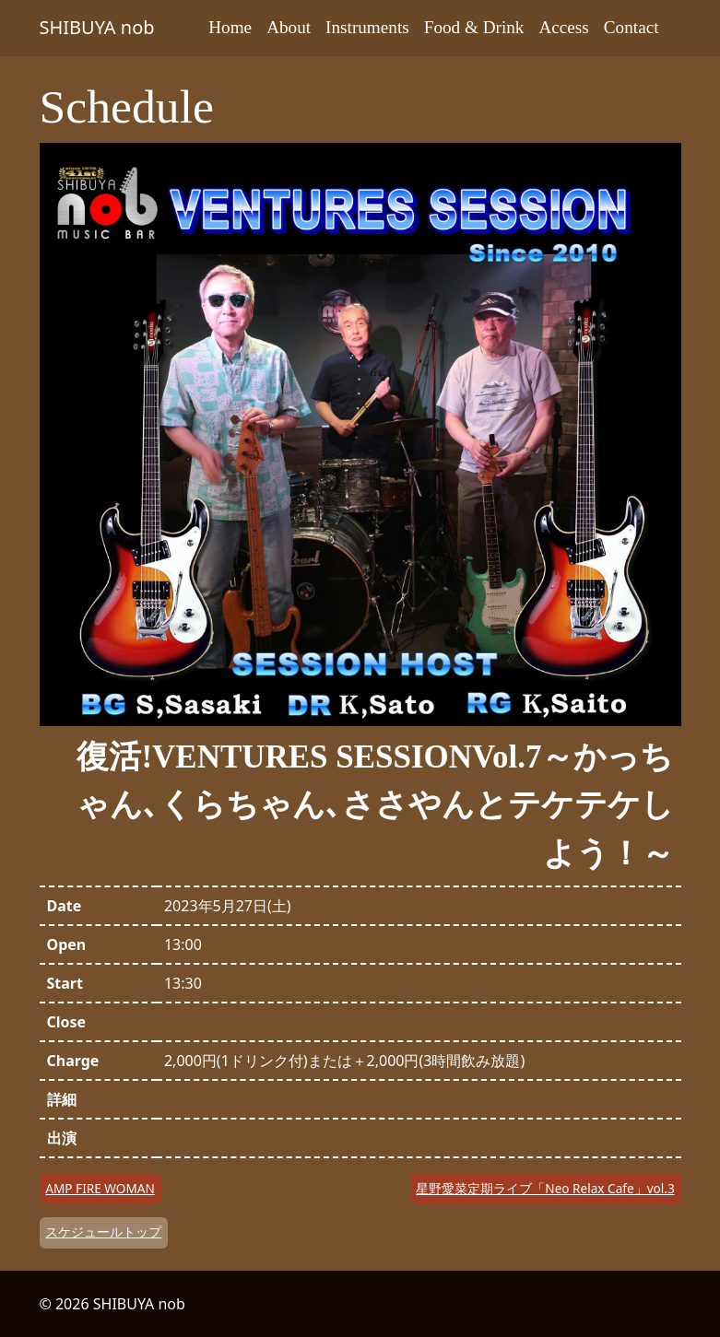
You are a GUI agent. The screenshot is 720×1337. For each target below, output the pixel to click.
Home (230, 27)
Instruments (367, 27)
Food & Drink (474, 27)
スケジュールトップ (103, 1231)
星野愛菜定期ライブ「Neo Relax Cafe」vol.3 (545, 1188)
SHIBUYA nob (97, 27)
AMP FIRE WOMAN (99, 1188)
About (288, 27)
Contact (631, 27)
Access (563, 27)
